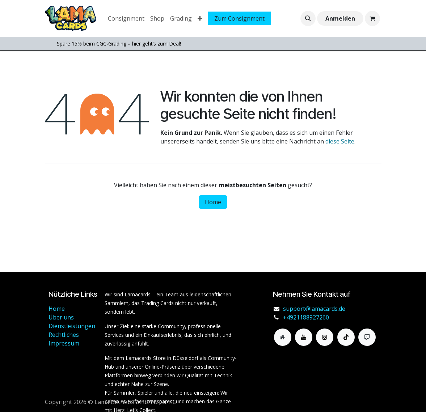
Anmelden (340, 18)
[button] (308, 18)
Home (213, 202)
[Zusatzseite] (282, 337)
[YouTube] (303, 337)
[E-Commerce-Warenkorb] (372, 18)
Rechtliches (63, 335)
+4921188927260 (306, 317)
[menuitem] (126, 18)
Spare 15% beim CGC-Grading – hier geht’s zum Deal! (119, 43)
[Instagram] (324, 337)
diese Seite (339, 141)
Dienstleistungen (71, 326)
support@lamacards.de (314, 309)
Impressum (63, 343)
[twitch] (367, 337)
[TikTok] (346, 337)
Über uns (61, 317)
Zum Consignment (239, 18)
